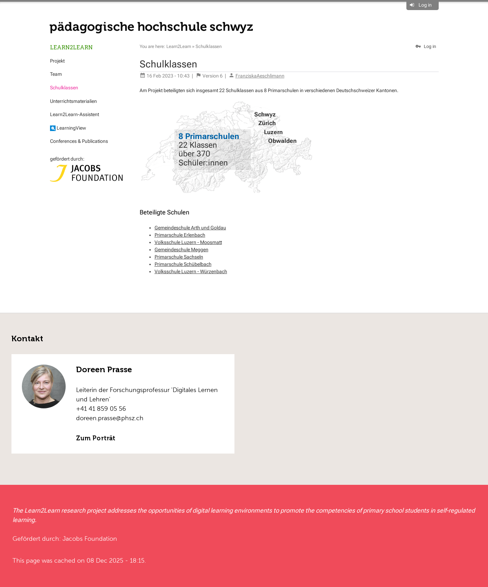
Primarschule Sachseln (179, 257)
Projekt (57, 61)
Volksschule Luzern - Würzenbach (191, 271)
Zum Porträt (95, 438)
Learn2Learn (71, 47)
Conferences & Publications (79, 141)
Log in (425, 5)
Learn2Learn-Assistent (74, 114)
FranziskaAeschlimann (259, 76)
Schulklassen (64, 87)
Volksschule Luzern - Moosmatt (188, 242)
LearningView (68, 128)
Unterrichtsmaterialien (73, 101)
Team (56, 74)
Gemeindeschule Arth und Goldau (190, 227)
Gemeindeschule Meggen (181, 249)
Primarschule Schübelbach (183, 264)
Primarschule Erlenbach (180, 235)
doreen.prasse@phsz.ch (109, 418)
